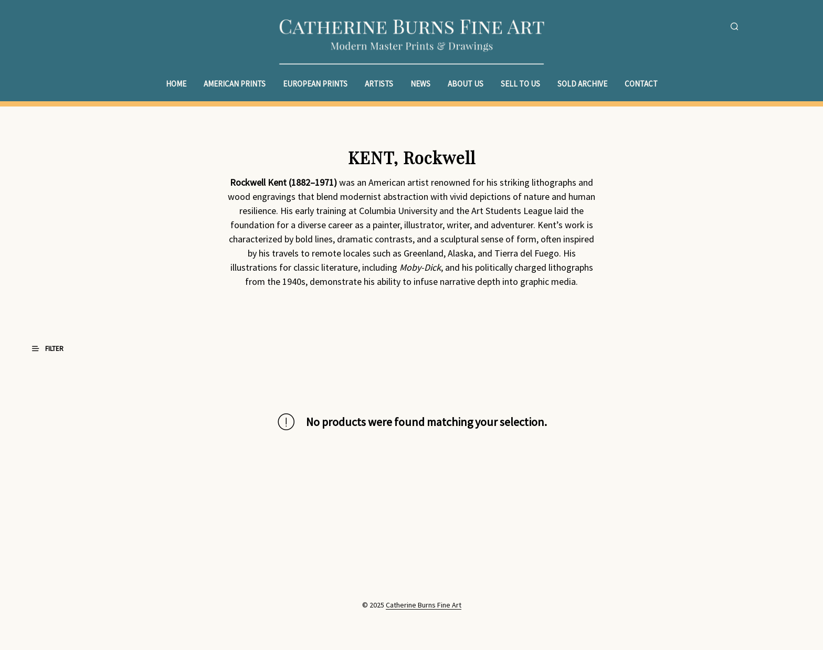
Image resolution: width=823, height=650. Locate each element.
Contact (641, 84)
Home (176, 84)
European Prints (315, 84)
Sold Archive (582, 84)
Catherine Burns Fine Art (423, 605)
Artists (379, 84)
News (420, 84)
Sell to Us (520, 84)
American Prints (235, 84)
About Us (465, 84)
